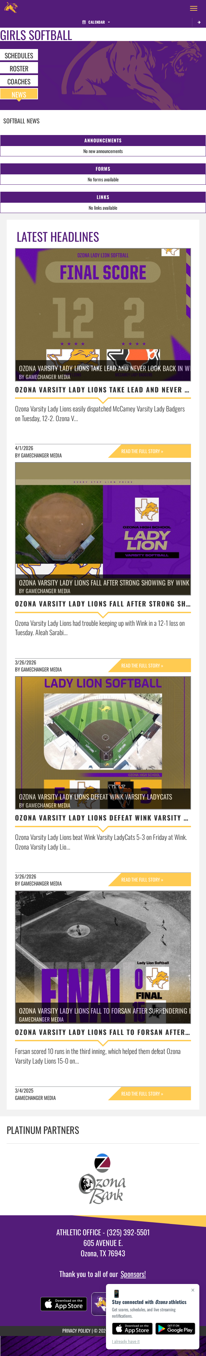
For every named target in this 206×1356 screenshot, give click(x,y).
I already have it (126, 1341)
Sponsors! (133, 1273)
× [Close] (193, 1290)
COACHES (18, 81)
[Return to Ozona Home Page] (10, 8)
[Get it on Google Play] (175, 1329)
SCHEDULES (19, 55)
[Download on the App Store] (132, 1329)
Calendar (96, 22)
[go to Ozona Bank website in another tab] (103, 1179)
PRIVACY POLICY (76, 1330)
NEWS (19, 94)
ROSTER (19, 68)
